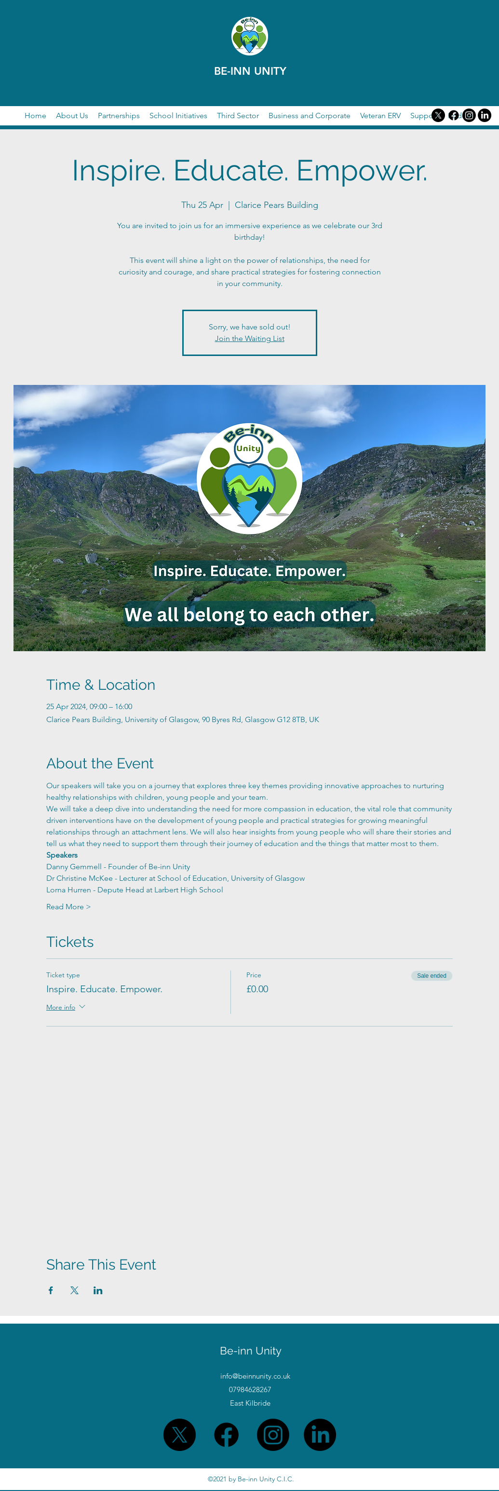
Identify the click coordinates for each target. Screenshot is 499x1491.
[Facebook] (453, 115)
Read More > (68, 906)
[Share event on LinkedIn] (98, 1290)
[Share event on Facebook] (50, 1290)
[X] (438, 115)
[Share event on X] (74, 1290)
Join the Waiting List (249, 338)
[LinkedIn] (484, 115)
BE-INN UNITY (250, 71)
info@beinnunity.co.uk (255, 1376)
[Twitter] (469, 115)
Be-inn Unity (251, 1350)
